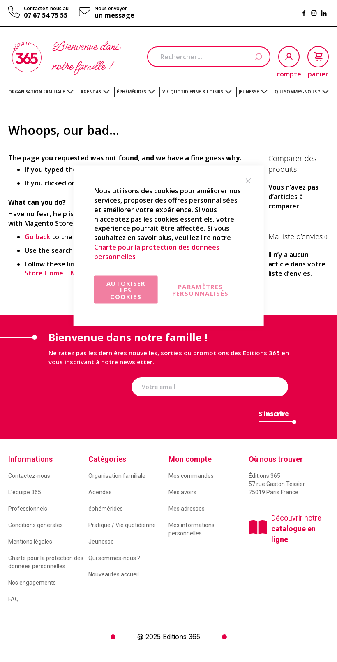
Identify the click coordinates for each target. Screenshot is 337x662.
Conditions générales (35, 525)
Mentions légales (30, 541)
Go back (37, 236)
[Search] (258, 57)
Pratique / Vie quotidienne (122, 525)
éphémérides (105, 508)
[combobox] (208, 56)
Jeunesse (101, 541)
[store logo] (26, 56)
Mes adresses (186, 508)
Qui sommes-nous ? (114, 558)
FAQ (13, 599)
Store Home (44, 273)
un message (114, 15)
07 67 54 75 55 (45, 15)
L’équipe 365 (24, 492)
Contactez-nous (29, 475)
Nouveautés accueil (113, 574)
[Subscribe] (274, 416)
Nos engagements (32, 582)
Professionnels (27, 508)
